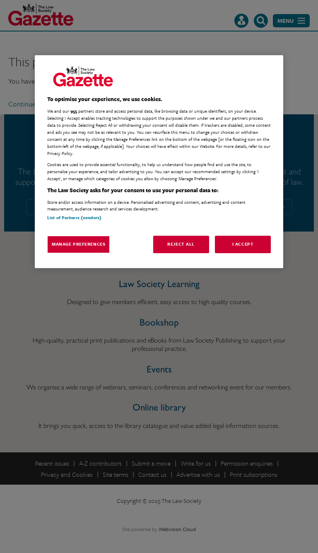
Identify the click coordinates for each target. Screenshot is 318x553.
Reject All (181, 244)
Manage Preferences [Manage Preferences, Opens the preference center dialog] (78, 244)
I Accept (243, 244)
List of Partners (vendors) (74, 217)
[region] (159, 161)
